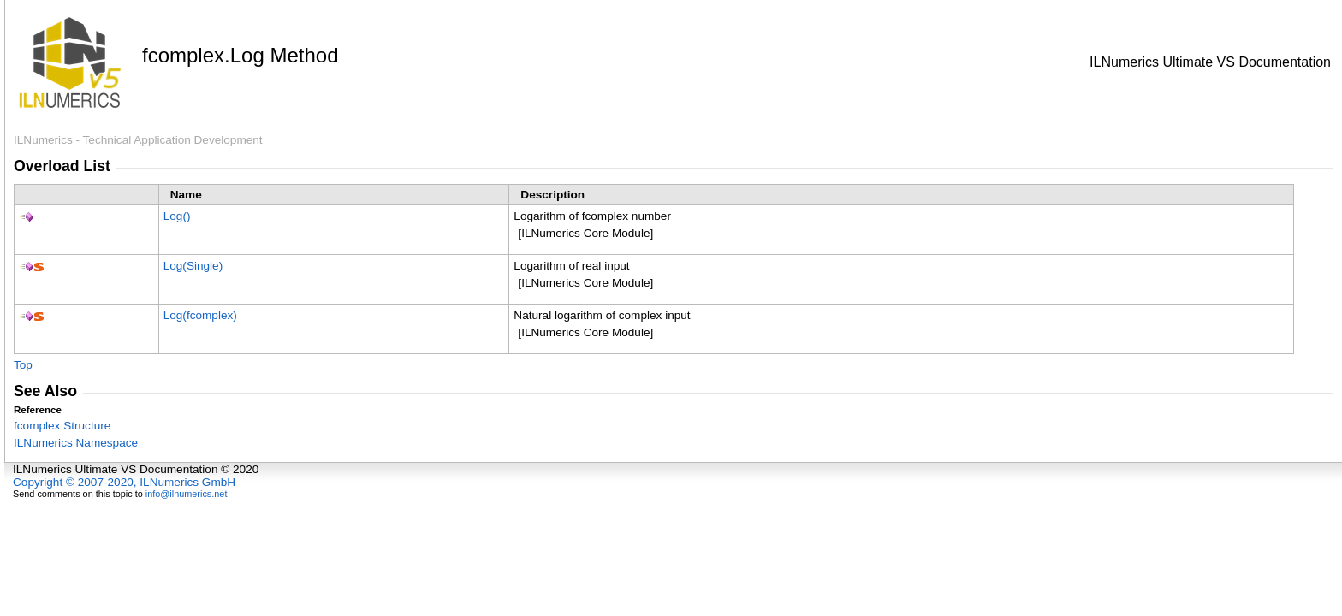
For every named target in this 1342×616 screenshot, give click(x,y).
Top (23, 364)
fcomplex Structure (62, 425)
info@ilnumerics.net (186, 494)
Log (177, 216)
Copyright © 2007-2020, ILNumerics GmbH (124, 482)
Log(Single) (193, 265)
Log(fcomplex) (200, 315)
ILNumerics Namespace (76, 442)
